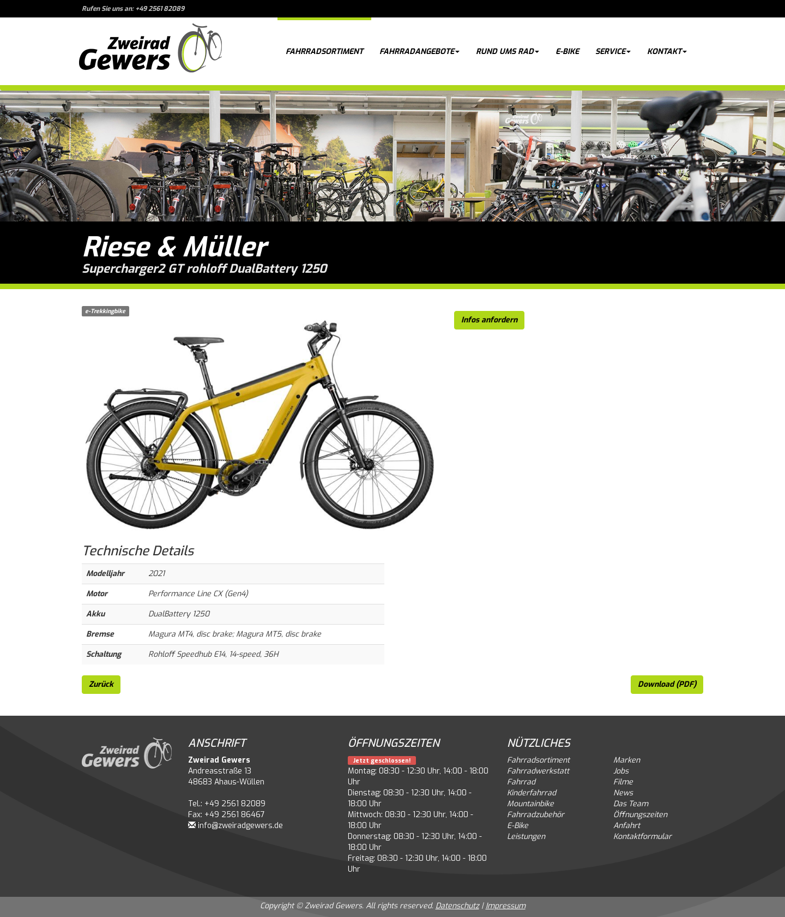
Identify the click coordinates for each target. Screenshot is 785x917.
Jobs (621, 771)
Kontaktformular (642, 836)
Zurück (101, 684)
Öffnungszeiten (640, 815)
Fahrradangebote (419, 51)
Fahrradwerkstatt (538, 771)
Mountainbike (530, 804)
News (623, 793)
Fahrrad (521, 782)
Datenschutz (457, 906)
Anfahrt (626, 825)
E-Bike (567, 51)
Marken (626, 760)
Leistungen (526, 836)
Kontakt (667, 51)
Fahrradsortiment (324, 51)
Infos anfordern (489, 320)
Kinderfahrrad (531, 793)
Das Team (630, 804)
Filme (623, 782)
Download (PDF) (667, 684)
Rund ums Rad (507, 51)
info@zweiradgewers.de (240, 825)
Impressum (506, 906)
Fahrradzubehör (535, 815)
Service (613, 51)
